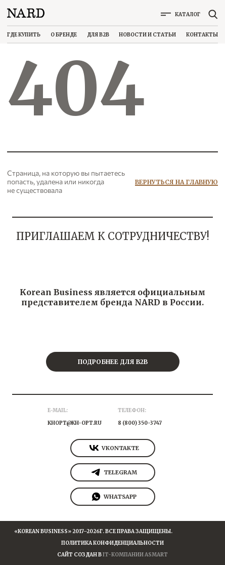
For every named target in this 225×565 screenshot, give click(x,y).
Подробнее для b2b (112, 362)
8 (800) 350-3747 (140, 423)
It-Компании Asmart (135, 554)
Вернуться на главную (176, 182)
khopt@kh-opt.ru (75, 423)
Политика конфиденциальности (112, 543)
